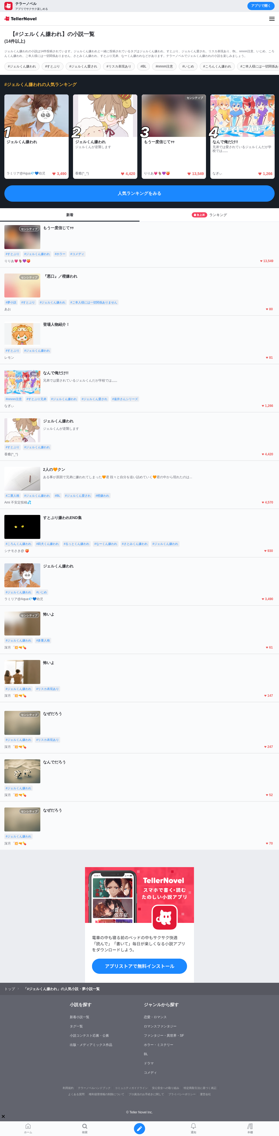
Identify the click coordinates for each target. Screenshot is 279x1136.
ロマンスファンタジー (160, 1026)
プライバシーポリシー (182, 1094)
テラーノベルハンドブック (94, 1087)
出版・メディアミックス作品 (91, 1045)
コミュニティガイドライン (131, 1087)
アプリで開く (261, 6)
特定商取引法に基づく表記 (200, 1087)
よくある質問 (76, 1094)
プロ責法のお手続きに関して (146, 1094)
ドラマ (149, 1063)
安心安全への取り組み (165, 1087)
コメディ (150, 1072)
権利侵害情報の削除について (106, 1094)
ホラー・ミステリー (158, 1045)
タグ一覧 (76, 1026)
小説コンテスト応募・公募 (89, 1035)
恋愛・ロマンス (155, 1017)
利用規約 (68, 1087)
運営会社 (205, 1094)
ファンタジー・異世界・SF (164, 1035)
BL (146, 1054)
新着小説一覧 (79, 1017)
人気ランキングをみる (139, 193)
